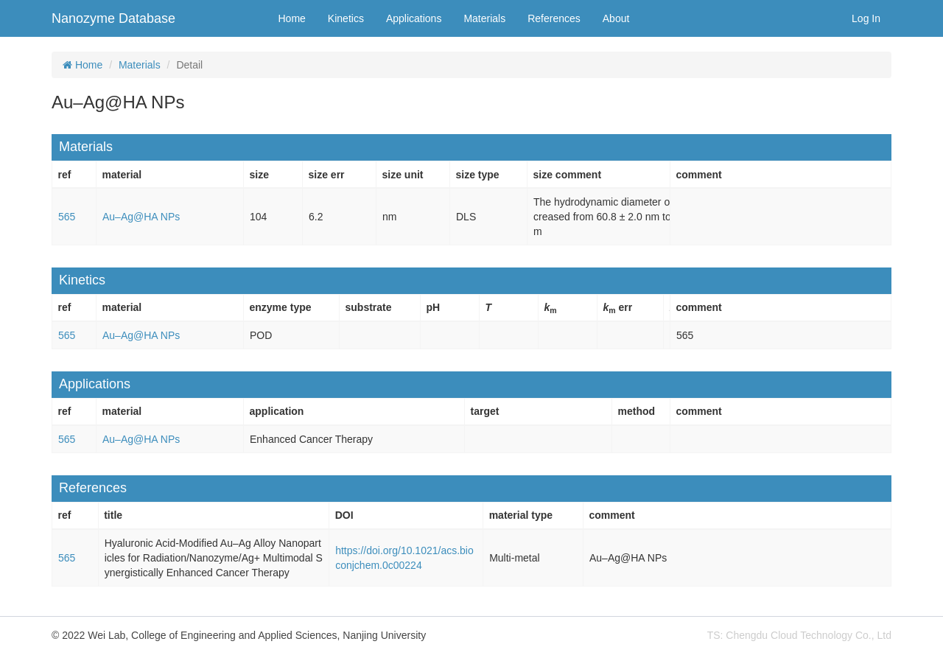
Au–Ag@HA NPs (141, 217)
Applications (414, 18)
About (616, 18)
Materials (484, 18)
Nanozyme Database (113, 18)
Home (292, 18)
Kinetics (346, 18)
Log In (866, 18)
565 (66, 217)
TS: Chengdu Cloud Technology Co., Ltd (799, 635)
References (554, 18)
